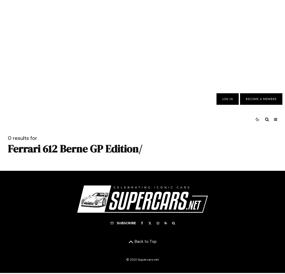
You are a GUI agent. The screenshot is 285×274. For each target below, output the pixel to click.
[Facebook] (142, 223)
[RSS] (165, 223)
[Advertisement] (142, 42)
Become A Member (261, 99)
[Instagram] (158, 223)
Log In (227, 99)
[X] (150, 223)
